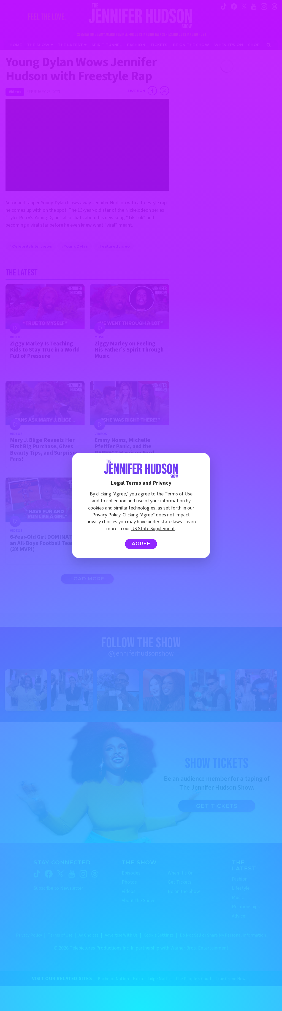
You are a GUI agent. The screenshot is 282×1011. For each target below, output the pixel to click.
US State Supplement (153, 528)
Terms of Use (178, 493)
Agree (141, 544)
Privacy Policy (106, 514)
